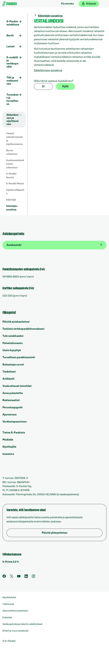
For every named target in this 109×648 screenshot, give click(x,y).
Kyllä (65, 86)
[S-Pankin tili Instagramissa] (33, 577)
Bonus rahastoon (12, 152)
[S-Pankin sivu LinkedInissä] (26, 577)
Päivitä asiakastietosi (16, 321)
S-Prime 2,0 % (10, 562)
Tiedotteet (9, 371)
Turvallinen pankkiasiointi (18, 357)
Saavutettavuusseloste (15, 611)
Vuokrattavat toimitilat (17, 386)
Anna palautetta (12, 393)
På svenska (67, 3)
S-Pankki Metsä (15, 184)
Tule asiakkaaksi (12, 336)
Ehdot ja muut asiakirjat (15, 631)
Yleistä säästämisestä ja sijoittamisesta (14, 139)
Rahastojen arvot (13, 364)
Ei (43, 86)
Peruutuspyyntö (12, 407)
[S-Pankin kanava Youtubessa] (18, 577)
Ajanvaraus (9, 414)
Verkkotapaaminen (14, 421)
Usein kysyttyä (11, 350)
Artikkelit (8, 378)
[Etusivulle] (9, 4)
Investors (8, 454)
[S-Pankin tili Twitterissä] (11, 577)
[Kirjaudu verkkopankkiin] (89, 4)
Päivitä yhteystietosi (54, 532)
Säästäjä (11, 200)
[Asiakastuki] (54, 245)
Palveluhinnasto (12, 343)
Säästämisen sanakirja (48, 70)
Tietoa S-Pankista (13, 432)
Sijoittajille (9, 446)
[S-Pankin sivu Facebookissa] (4, 577)
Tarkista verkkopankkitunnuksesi (23, 329)
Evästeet (7, 617)
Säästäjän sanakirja (11, 208)
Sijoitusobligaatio (15, 192)
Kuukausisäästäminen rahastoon (15, 164)
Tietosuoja (8, 604)
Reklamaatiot (11, 400)
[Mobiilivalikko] (103, 3)
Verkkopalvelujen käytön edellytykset (22, 624)
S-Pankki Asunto (11, 175)
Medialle (7, 439)
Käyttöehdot (9, 597)
